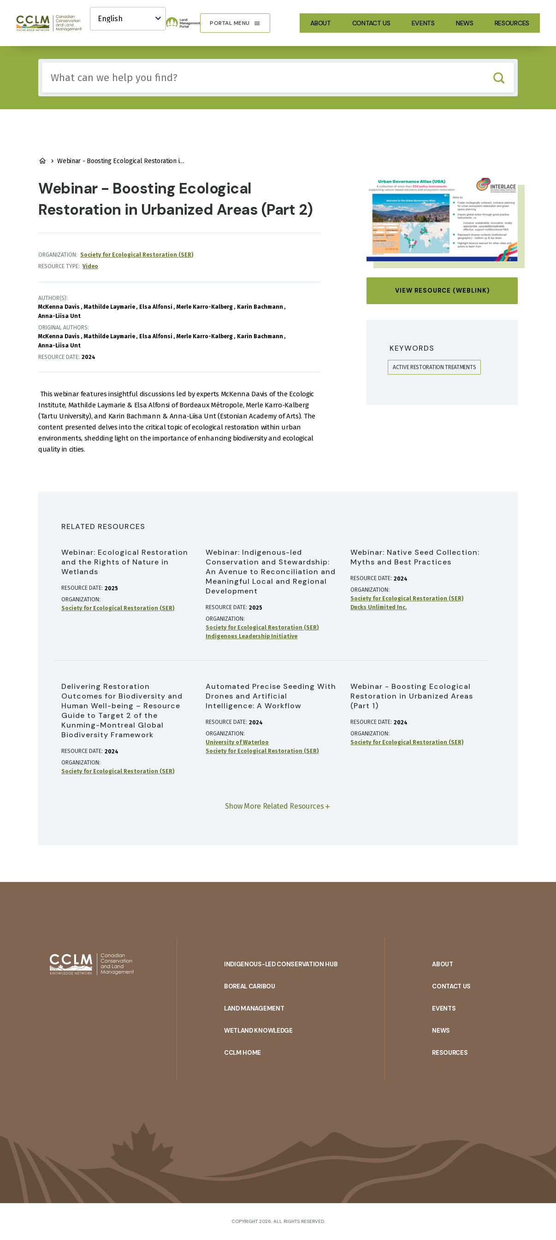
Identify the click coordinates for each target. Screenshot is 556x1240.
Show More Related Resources (274, 806)
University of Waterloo (237, 742)
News (464, 23)
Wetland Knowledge (258, 1030)
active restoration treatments (434, 367)
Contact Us (371, 23)
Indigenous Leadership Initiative (251, 636)
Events (423, 23)
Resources (512, 23)
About (320, 23)
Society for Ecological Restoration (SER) (136, 255)
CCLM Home (242, 1053)
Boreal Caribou (249, 986)
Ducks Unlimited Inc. (378, 607)
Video (90, 266)
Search (498, 78)
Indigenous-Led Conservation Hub (281, 964)
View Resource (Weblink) (442, 290)
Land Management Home (42, 161)
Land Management (254, 1008)
